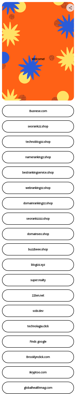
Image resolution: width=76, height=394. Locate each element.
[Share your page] (70, 8)
